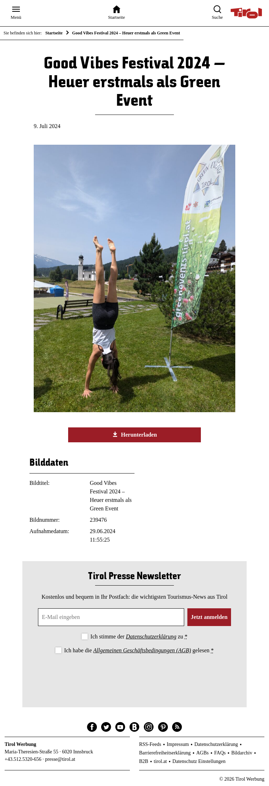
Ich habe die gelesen (139, 650)
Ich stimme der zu (138, 636)
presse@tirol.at (60, 759)
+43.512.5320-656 (23, 759)
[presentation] (134, 674)
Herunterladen (134, 434)
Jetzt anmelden (209, 617)
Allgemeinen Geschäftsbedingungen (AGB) (142, 650)
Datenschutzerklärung (151, 636)
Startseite (54, 33)
